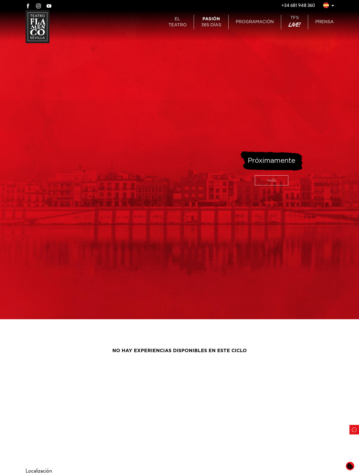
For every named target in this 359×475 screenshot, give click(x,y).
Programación (255, 22)
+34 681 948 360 (298, 5)
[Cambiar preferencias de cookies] (350, 466)
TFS (294, 22)
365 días (211, 22)
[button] (326, 6)
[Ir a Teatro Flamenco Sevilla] (37, 26)
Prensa (324, 22)
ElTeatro (177, 22)
